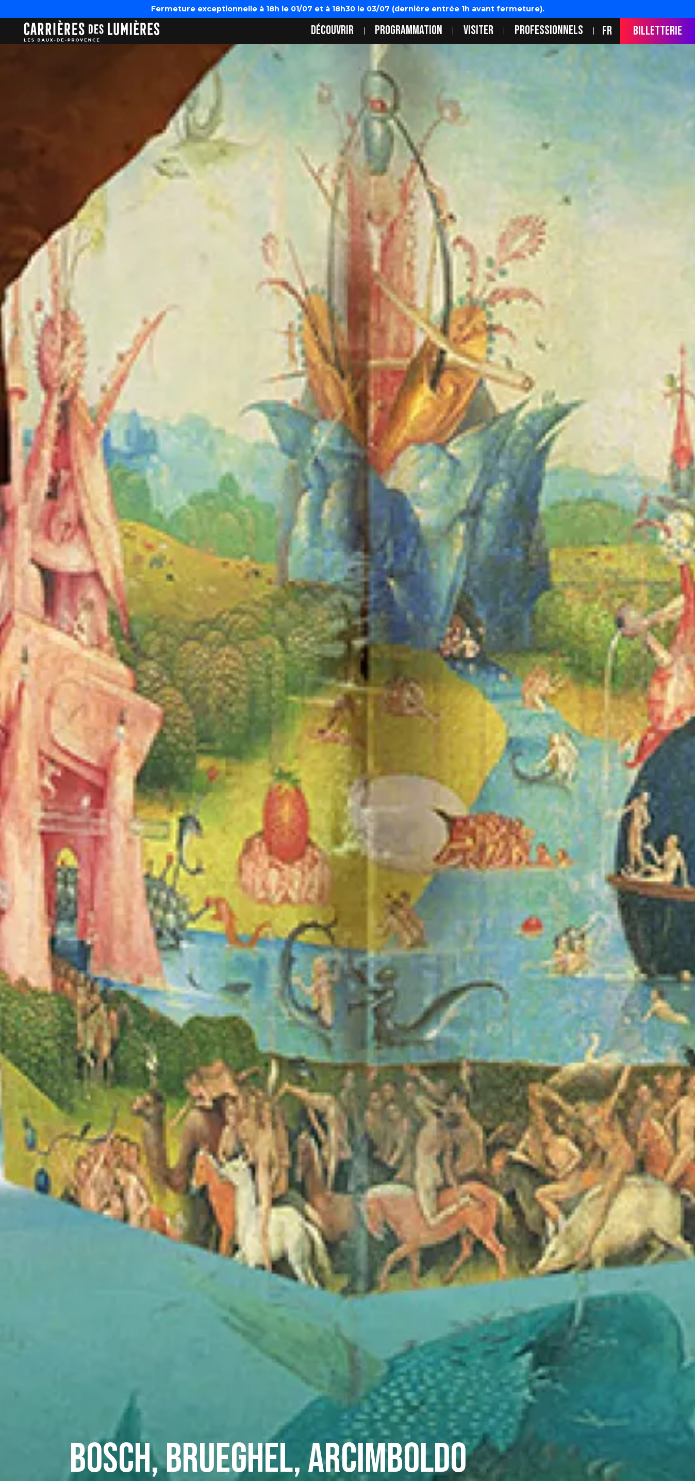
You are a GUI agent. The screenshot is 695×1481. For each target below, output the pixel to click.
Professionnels (549, 30)
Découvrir (332, 30)
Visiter (478, 30)
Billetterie (657, 30)
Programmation (408, 30)
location (12, 30)
